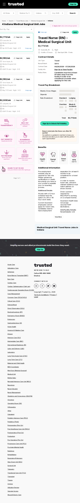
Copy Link (18, 37)
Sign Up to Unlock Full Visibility (55, 123)
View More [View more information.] (58, 217)
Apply (28, 37)
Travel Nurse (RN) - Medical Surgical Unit (54, 40)
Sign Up (73, 4)
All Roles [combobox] (6, 13)
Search (73, 13)
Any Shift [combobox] (55, 13)
